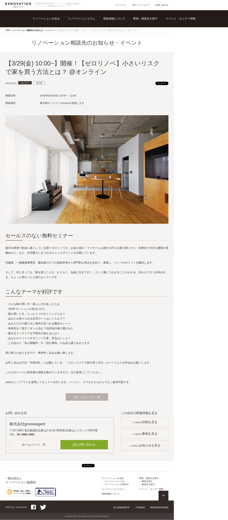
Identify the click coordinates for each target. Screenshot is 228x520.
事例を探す (147, 481)
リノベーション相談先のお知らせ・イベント (32, 30)
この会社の (144, 422)
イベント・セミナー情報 (181, 18)
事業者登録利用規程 (159, 507)
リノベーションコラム (81, 18)
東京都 (39, 83)
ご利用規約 (140, 507)
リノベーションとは (114, 481)
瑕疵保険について (114, 18)
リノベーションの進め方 (117, 484)
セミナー (25, 83)
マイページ (120, 5)
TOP (7, 30)
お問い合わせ (161, 5)
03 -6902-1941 (26, 434)
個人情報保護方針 (121, 507)
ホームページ (31, 445)
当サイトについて (141, 5)
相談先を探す (148, 484)
